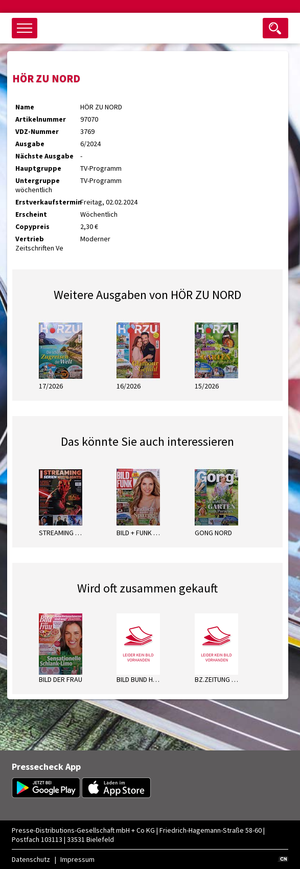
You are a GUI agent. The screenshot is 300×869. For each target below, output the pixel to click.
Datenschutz (31, 859)
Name (24, 106)
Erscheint (31, 214)
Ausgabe (29, 143)
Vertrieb (29, 238)
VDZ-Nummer (37, 131)
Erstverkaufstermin (47, 202)
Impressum (77, 859)
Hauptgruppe (38, 168)
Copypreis (32, 226)
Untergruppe (37, 180)
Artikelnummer (40, 119)
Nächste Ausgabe (44, 156)
